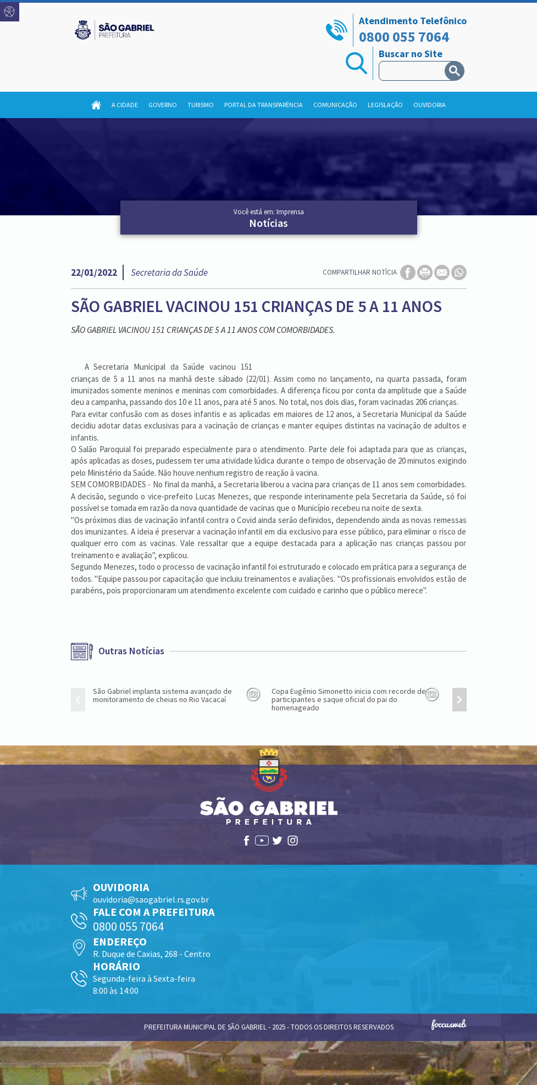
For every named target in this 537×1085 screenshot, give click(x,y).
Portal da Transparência (263, 105)
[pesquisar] (414, 71)
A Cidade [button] (125, 105)
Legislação (385, 105)
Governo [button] (162, 105)
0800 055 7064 (404, 36)
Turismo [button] (200, 105)
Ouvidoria (429, 105)
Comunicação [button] (335, 105)
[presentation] (78, 699)
